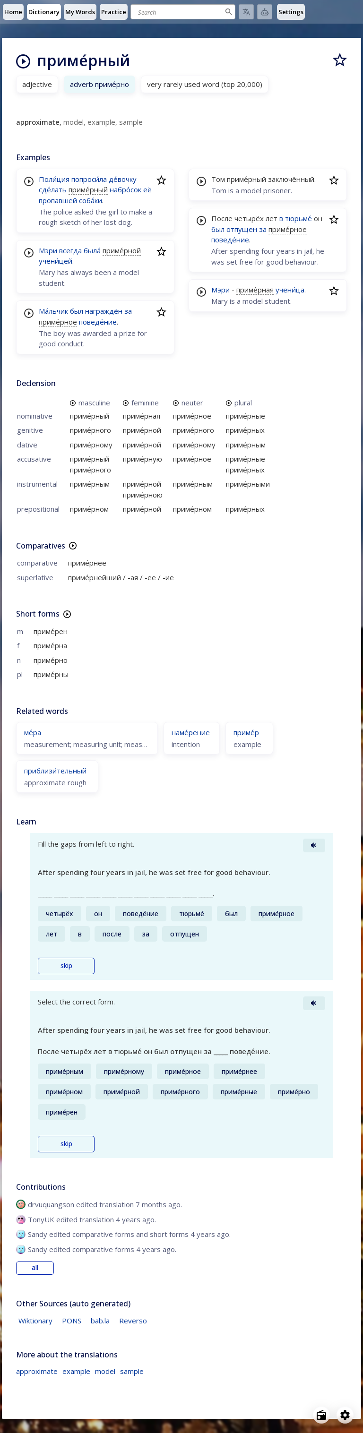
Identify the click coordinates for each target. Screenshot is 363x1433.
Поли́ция (54, 179)
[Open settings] (345, 1415)
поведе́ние (98, 321)
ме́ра (32, 732)
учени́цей (55, 261)
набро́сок (125, 189)
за (128, 311)
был (76, 311)
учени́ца (290, 289)
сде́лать (53, 189)
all (35, 1267)
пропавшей (58, 200)
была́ (92, 250)
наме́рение (191, 732)
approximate (37, 1371)
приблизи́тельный (55, 770)
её (147, 189)
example (76, 1371)
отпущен (241, 229)
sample (132, 1371)
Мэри (48, 250)
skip (66, 965)
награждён (103, 311)
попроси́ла (89, 179)
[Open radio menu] (321, 1415)
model (105, 1371)
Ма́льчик (53, 311)
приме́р (246, 732)
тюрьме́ (298, 218)
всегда (70, 250)
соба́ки (90, 200)
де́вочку (123, 179)
